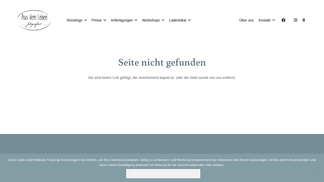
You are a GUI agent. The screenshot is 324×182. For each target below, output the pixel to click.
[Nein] (317, 167)
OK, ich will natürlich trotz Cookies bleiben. (163, 173)
